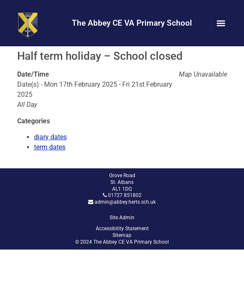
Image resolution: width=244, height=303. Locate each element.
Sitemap (122, 235)
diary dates (50, 137)
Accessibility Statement (122, 228)
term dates (50, 147)
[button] (221, 23)
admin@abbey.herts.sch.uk (125, 202)
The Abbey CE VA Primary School (132, 23)
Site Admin (122, 218)
